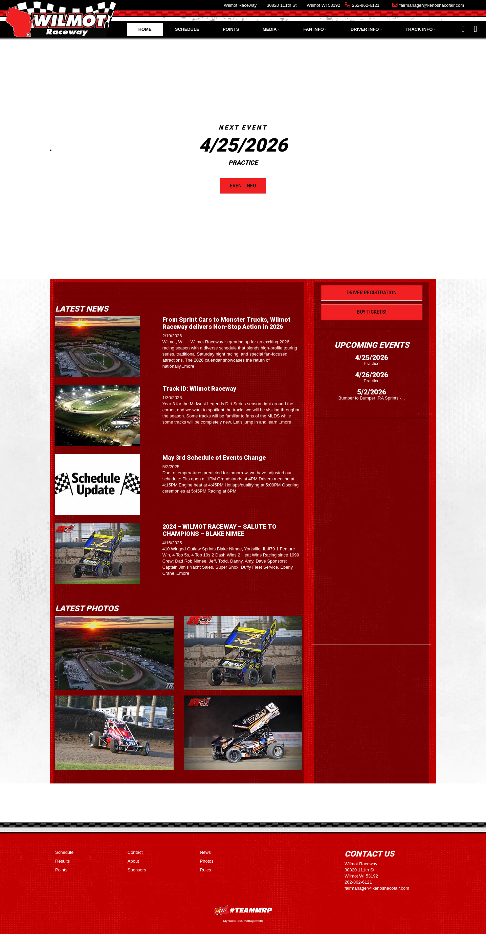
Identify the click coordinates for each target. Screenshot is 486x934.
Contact (135, 852)
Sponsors (137, 869)
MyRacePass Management (243, 920)
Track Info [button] (419, 29)
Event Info (243, 185)
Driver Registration (372, 292)
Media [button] (270, 29)
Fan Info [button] (313, 29)
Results (62, 861)
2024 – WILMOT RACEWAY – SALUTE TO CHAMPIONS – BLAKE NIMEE (219, 530)
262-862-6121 (365, 5)
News (205, 852)
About (133, 861)
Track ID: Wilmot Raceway (199, 388)
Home (145, 29)
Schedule (187, 29)
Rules (205, 869)
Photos (207, 861)
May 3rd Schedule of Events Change (214, 457)
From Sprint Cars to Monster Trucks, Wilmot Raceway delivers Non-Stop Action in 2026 (226, 323)
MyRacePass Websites (243, 910)
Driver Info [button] (365, 29)
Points (231, 29)
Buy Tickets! (371, 312)
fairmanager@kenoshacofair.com (431, 5)
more (189, 366)
